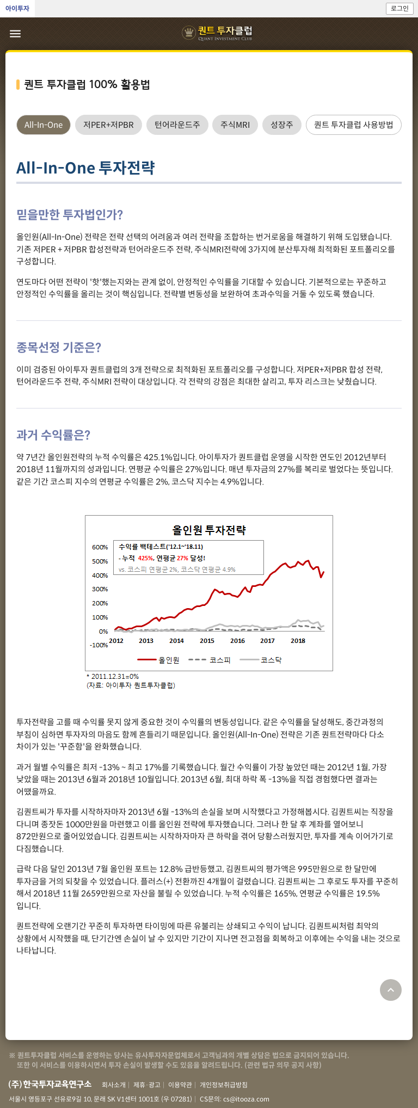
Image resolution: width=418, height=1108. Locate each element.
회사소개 (114, 1085)
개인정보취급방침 (224, 1085)
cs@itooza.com (246, 1099)
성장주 (282, 125)
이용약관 (180, 1085)
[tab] (43, 125)
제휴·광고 (147, 1085)
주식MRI (235, 125)
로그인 (400, 8)
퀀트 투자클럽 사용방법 (354, 125)
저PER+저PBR (108, 125)
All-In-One (43, 125)
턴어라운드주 (177, 125)
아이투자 (17, 8)
